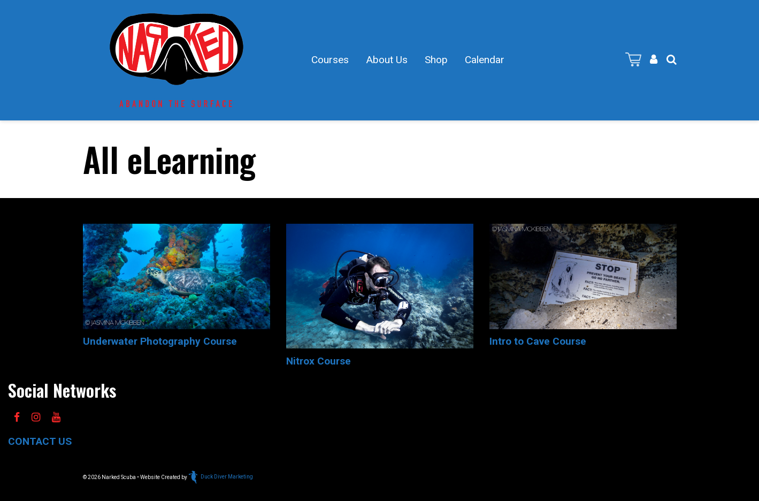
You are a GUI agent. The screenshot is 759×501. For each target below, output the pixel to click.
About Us (387, 60)
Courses (330, 60)
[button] (671, 60)
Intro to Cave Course (537, 341)
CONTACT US (40, 441)
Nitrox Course (318, 361)
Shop (436, 60)
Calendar (484, 60)
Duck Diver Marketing (220, 477)
